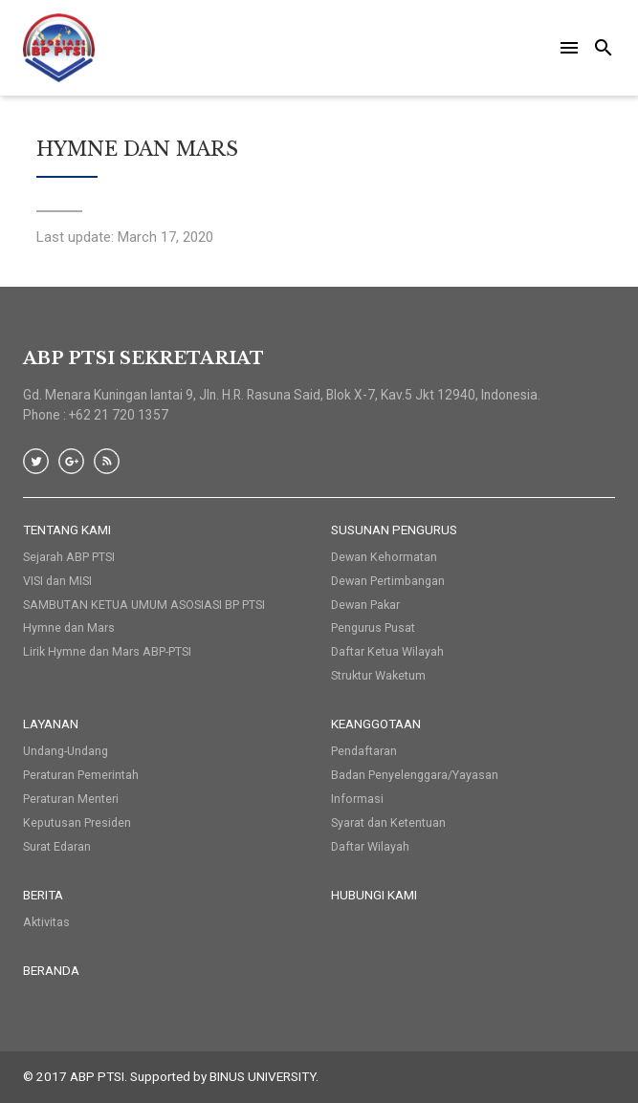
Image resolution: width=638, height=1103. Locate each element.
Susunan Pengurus (394, 529)
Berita (43, 894)
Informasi (357, 798)
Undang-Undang (65, 751)
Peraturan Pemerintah (81, 775)
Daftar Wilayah (370, 846)
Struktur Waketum (378, 675)
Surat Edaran (57, 846)
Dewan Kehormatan (384, 557)
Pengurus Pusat (373, 627)
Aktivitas (46, 922)
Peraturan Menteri (71, 798)
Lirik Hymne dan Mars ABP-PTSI (107, 651)
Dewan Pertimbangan (388, 580)
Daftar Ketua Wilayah (387, 651)
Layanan (50, 723)
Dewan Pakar (365, 604)
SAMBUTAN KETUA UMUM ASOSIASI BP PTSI (144, 604)
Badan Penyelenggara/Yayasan (414, 775)
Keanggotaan (376, 723)
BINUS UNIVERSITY (262, 1076)
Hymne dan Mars (69, 627)
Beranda (51, 970)
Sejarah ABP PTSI (69, 557)
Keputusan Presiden (77, 822)
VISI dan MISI (57, 580)
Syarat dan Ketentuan (388, 822)
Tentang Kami (67, 529)
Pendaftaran (364, 751)
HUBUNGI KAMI (374, 894)
